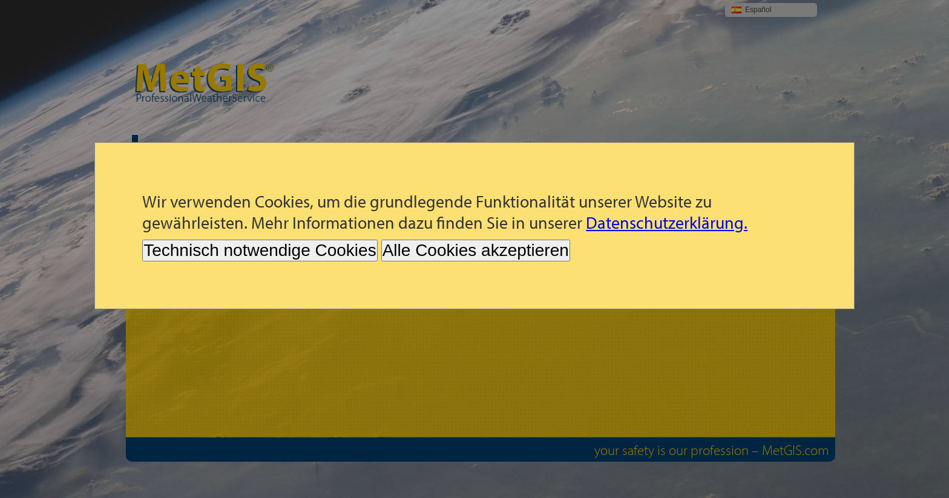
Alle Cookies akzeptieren (476, 250)
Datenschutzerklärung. (666, 222)
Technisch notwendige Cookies (259, 250)
